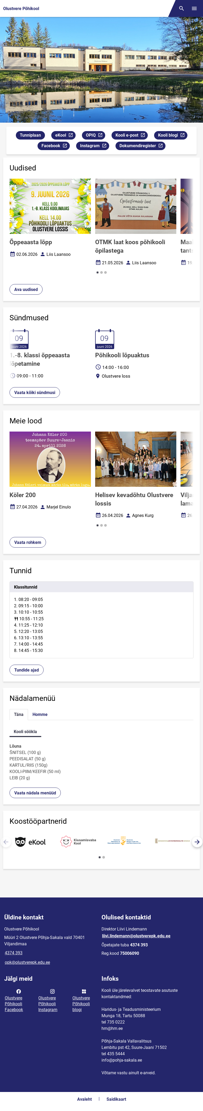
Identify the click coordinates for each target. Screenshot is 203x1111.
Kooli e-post (131, 136)
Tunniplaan (30, 135)
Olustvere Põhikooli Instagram (47, 1000)
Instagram (94, 146)
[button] (97, 272)
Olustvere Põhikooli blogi (81, 1000)
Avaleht (84, 1099)
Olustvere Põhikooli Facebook (14, 1000)
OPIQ (95, 136)
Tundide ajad (26, 670)
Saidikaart (116, 1099)
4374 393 (13, 952)
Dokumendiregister (142, 146)
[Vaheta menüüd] (194, 8)
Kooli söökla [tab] (25, 731)
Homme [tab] (40, 714)
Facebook (55, 146)
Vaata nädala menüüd (35, 792)
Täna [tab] (19, 714)
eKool (65, 136)
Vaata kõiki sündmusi (34, 392)
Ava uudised (26, 289)
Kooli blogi (172, 136)
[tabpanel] (101, 619)
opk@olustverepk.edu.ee (27, 962)
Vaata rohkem (27, 542)
